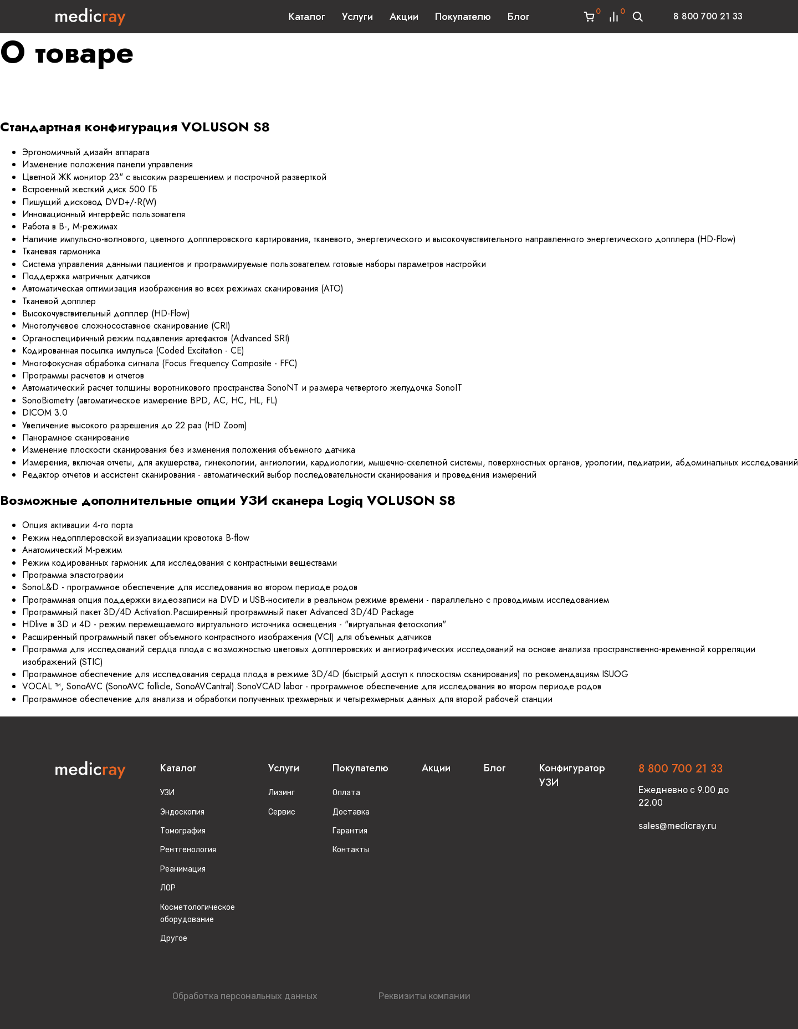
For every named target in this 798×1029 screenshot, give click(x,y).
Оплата (346, 792)
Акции (404, 16)
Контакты (351, 849)
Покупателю (463, 16)
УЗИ (167, 792)
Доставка (351, 812)
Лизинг (281, 792)
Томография (183, 831)
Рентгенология (188, 849)
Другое (173, 938)
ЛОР (168, 888)
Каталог (307, 16)
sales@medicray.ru (677, 826)
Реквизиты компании (424, 996)
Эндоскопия (182, 812)
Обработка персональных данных (245, 996)
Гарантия (349, 831)
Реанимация (183, 869)
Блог (519, 16)
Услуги (357, 16)
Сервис (281, 812)
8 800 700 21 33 (708, 16)
